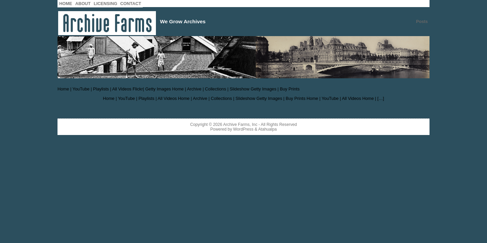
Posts (422, 21)
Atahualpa (267, 129)
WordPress (243, 129)
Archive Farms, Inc (240, 124)
